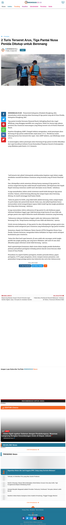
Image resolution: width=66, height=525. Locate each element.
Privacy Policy (25, 509)
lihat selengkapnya (33, 449)
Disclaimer (32, 509)
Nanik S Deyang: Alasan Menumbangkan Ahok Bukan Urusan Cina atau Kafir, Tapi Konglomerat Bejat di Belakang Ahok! (33, 483)
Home (4, 6)
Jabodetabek (34, 6)
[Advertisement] (33, 20)
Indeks (10, 6)
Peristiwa (43, 6)
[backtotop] (33, 507)
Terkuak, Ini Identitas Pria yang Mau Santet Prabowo (24, 476)
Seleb (50, 6)
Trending (17, 6)
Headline (25, 6)
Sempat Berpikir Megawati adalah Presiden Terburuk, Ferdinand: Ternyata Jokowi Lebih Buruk (34, 490)
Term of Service (39, 509)
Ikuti (22, 50)
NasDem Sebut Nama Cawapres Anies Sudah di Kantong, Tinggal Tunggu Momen (32, 495)
